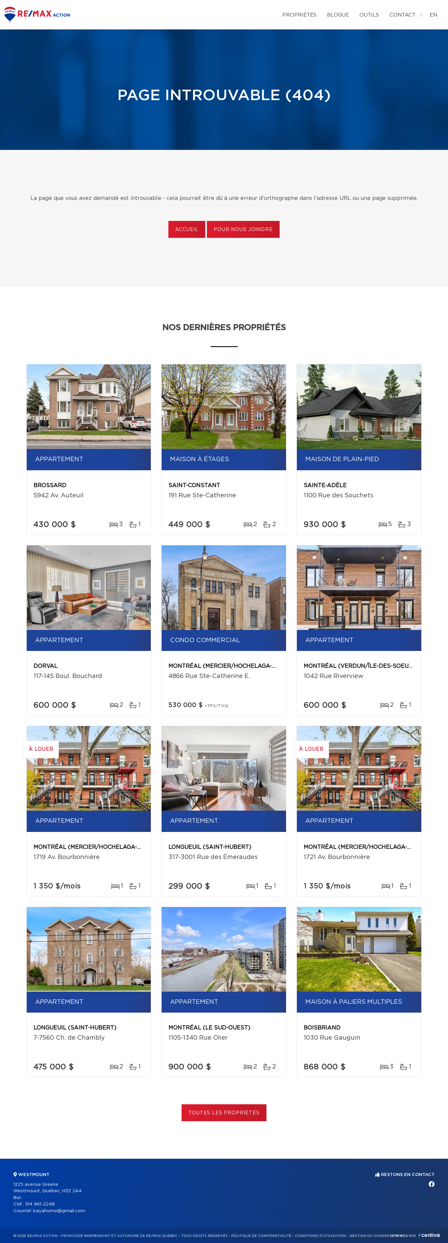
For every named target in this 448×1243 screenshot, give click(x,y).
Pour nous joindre (243, 229)
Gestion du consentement (377, 1236)
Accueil (186, 229)
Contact (403, 15)
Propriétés (299, 15)
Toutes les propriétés (224, 1113)
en (433, 15)
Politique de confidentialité (261, 1236)
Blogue (338, 15)
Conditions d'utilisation (320, 1236)
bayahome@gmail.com (59, 1211)
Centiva (429, 1235)
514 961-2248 (40, 1204)
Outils (369, 15)
